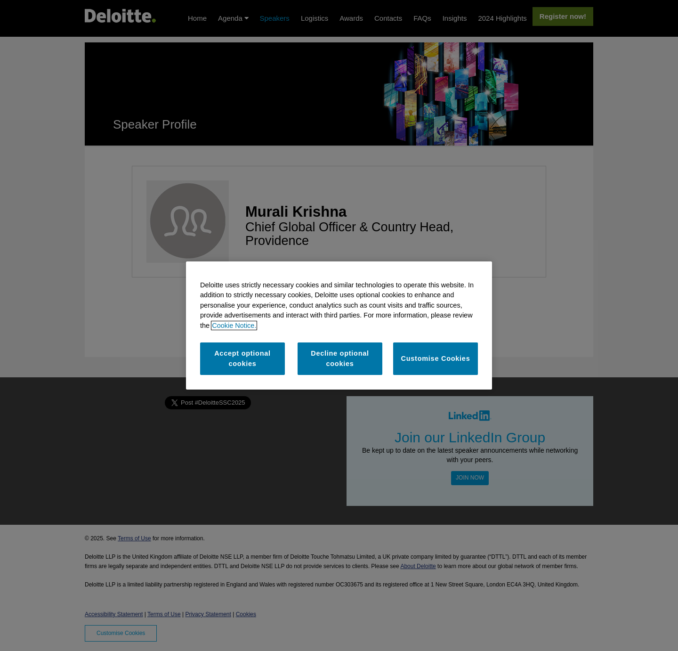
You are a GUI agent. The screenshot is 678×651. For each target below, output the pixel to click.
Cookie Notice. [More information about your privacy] (234, 325)
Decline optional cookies (340, 358)
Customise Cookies (435, 358)
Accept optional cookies (242, 358)
